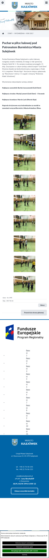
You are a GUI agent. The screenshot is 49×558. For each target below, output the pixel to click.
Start (10, 33)
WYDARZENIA (19, 33)
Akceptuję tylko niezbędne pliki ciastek (24, 551)
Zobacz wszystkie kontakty (24, 491)
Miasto (29, 6)
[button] (24, 129)
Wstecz (42, 305)
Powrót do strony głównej (34, 312)
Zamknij (24, 555)
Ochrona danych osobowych (24, 543)
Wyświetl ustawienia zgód (24, 547)
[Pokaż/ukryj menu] (46, 2)
